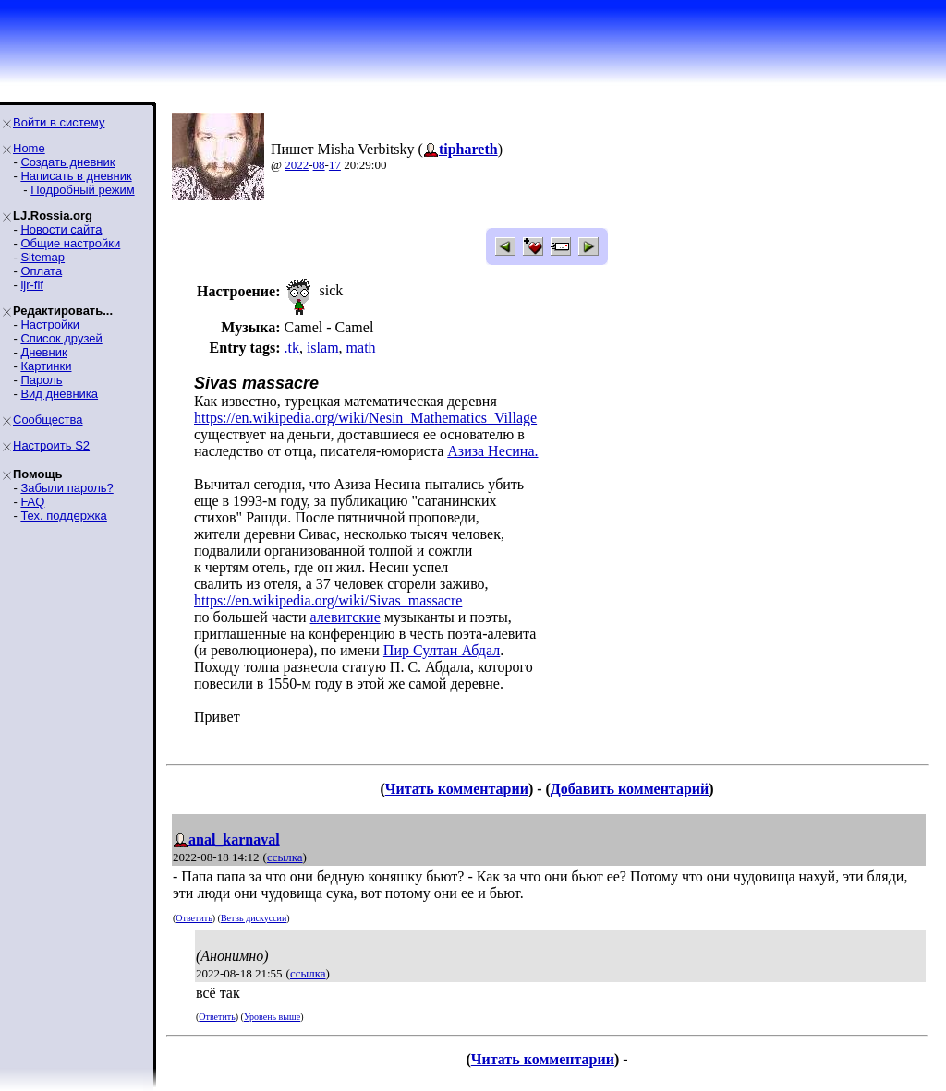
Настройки (49, 324)
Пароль (41, 380)
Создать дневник (67, 162)
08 (319, 165)
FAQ (32, 502)
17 (335, 165)
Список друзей (61, 338)
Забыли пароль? (66, 488)
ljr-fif (31, 285)
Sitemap (42, 257)
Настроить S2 (51, 445)
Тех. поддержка (63, 515)
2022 (297, 165)
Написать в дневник (75, 176)
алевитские (345, 617)
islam (323, 347)
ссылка (285, 857)
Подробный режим (82, 190)
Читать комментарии (456, 789)
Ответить (194, 918)
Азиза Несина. (492, 451)
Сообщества (48, 419)
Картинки (45, 366)
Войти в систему (58, 122)
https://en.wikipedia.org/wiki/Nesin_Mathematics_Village (365, 418)
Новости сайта (61, 229)
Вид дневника (59, 394)
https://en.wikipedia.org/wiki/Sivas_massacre (328, 600)
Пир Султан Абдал (441, 650)
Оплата (41, 271)
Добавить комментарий (630, 789)
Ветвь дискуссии (253, 918)
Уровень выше (272, 1017)
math (361, 347)
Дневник (43, 352)
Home (29, 148)
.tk (291, 347)
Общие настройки (70, 243)
